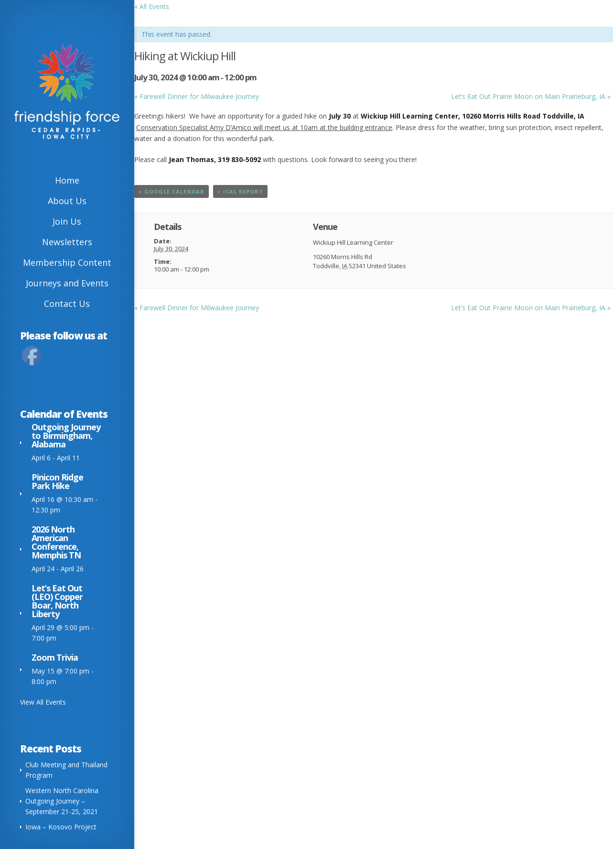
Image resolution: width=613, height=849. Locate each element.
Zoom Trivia (55, 657)
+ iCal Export (240, 191)
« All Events (151, 6)
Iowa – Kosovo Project (61, 826)
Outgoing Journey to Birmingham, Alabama (66, 435)
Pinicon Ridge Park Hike (57, 481)
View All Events (43, 702)
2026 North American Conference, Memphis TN (56, 542)
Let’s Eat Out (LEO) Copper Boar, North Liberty (57, 601)
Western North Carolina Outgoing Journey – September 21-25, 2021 (61, 801)
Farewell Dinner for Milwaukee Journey (196, 96)
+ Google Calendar (171, 191)
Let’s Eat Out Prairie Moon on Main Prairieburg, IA (531, 96)
